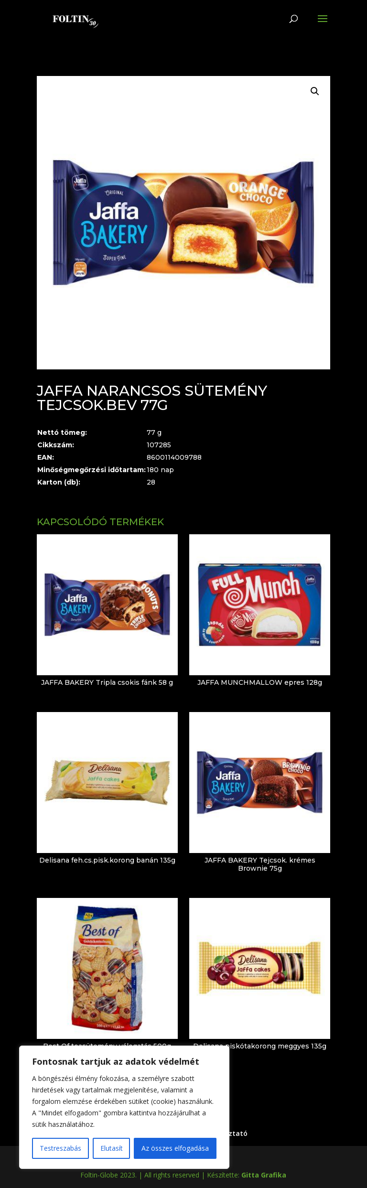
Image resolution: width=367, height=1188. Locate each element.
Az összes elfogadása (175, 1148)
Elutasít (111, 1148)
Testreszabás (60, 1148)
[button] (315, 91)
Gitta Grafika (263, 1174)
